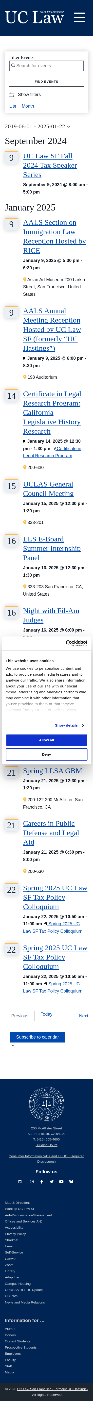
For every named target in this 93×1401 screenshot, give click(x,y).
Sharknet (11, 1240)
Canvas (10, 1259)
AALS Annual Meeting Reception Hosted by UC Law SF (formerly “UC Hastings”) (52, 329)
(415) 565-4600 (48, 1139)
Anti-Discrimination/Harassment (28, 1215)
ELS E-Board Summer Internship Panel (52, 548)
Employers (13, 1353)
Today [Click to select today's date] (47, 1014)
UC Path (11, 1296)
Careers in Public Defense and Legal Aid (51, 832)
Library (10, 1271)
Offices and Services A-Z (23, 1221)
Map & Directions (18, 1203)
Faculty (10, 1360)
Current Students (17, 1341)
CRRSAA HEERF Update (24, 1290)
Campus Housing (18, 1284)
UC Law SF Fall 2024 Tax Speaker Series (50, 165)
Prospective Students (21, 1347)
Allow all (46, 740)
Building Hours (46, 1145)
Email (9, 1246)
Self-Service (14, 1252)
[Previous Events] (20, 1016)
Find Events (46, 81)
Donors (10, 1335)
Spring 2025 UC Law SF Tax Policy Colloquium (55, 897)
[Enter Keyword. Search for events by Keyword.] (46, 66)
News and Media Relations (25, 1302)
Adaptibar (12, 1277)
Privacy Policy (15, 1234)
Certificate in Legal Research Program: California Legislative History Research (52, 412)
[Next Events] (83, 1016)
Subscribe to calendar (37, 1037)
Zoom (9, 1265)
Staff (8, 1366)
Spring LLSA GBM (52, 770)
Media (9, 1372)
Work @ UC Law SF (20, 1209)
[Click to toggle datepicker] (37, 126)
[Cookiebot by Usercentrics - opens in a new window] (66, 643)
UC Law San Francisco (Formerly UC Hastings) (52, 1389)
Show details (66, 725)
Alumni (10, 1329)
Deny (46, 754)
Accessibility (14, 1227)
